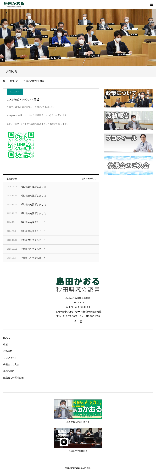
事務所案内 (9, 371)
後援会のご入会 (11, 364)
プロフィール (10, 357)
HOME (6, 338)
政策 (5, 344)
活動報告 (7, 351)
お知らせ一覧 (88, 179)
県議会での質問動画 (13, 377)
